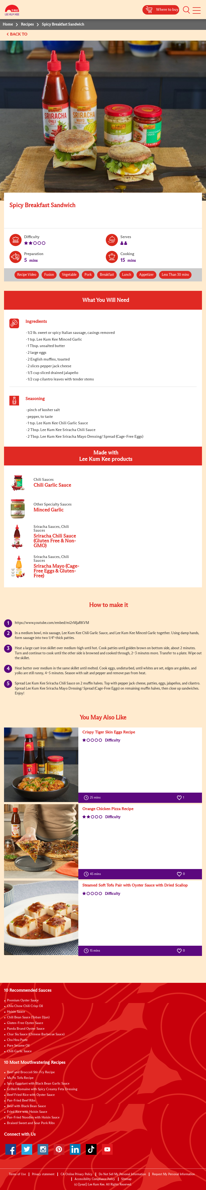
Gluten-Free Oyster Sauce (25, 1023)
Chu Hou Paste (17, 1040)
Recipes (27, 24)
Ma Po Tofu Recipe (20, 1078)
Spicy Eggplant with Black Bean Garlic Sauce (38, 1083)
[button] (186, 10)
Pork (88, 275)
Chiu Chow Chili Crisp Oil (25, 1006)
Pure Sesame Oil (18, 1045)
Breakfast (107, 275)
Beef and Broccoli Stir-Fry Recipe (31, 1072)
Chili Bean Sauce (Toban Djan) (28, 1017)
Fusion (49, 275)
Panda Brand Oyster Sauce (26, 1028)
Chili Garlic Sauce (19, 1051)
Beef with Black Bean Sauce (26, 1106)
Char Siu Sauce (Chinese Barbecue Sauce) (36, 1034)
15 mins (93, 950)
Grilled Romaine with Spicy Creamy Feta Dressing (42, 1089)
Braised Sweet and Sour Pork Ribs (31, 1123)
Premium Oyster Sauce (23, 1000)
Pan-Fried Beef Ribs (21, 1100)
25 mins (93, 797)
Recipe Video (26, 275)
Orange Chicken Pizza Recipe (107, 809)
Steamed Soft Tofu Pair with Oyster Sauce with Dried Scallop (135, 885)
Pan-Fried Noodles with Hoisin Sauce (33, 1117)
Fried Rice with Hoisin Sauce (27, 1112)
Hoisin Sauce (16, 1012)
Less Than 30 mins (175, 275)
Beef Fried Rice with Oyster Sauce (31, 1095)
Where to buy (167, 10)
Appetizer (146, 275)
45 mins (93, 874)
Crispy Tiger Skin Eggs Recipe (108, 732)
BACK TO (19, 34)
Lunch (126, 275)
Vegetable (69, 275)
